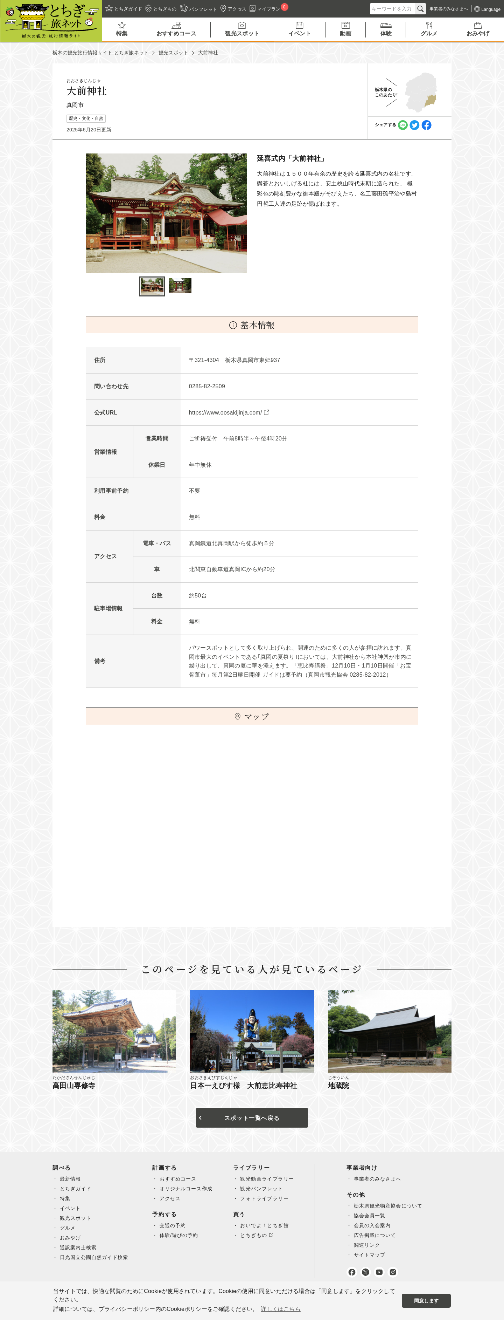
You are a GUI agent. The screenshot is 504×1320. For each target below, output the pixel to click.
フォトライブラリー (267, 1198)
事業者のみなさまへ (381, 1179)
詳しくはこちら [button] (280, 1309)
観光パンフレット (264, 1188)
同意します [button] (426, 1301)
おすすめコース (180, 1179)
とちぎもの (256, 1235)
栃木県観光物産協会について (392, 1206)
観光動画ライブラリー (270, 1179)
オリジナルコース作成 (188, 1188)
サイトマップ (373, 1255)
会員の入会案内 (375, 1225)
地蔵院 (338, 1085)
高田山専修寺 (73, 1085)
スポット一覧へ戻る (252, 1118)
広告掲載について (378, 1235)
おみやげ (71, 1237)
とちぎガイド (76, 1188)
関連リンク (370, 1245)
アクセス (172, 1198)
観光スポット (174, 52)
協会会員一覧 (373, 1215)
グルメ (68, 1228)
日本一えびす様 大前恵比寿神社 (243, 1085)
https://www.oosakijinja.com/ (225, 413)
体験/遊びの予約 (181, 1235)
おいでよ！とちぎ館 (267, 1225)
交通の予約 (174, 1225)
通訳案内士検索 (79, 1247)
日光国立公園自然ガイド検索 (95, 1257)
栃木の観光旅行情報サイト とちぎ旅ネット (100, 52)
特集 (65, 1198)
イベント (71, 1208)
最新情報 (71, 1179)
